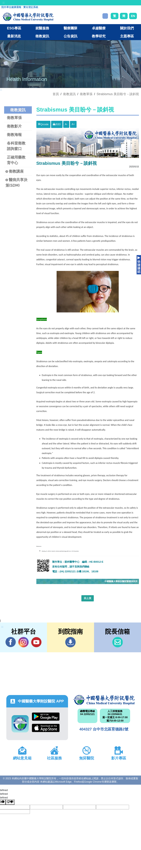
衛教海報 (14, 134)
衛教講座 (15, 171)
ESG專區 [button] (14, 28)
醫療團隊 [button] (70, 28)
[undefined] (10, 802)
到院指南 (70, 642)
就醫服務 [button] (42, 28)
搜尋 (105, 16)
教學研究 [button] (99, 36)
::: (3, 2)
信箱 (117, 642)
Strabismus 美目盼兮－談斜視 (118, 94)
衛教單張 (86, 94)
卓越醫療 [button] (99, 28)
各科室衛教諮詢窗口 (16, 146)
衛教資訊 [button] (42, 36)
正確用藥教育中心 (16, 160)
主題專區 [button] (127, 36)
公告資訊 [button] (70, 36)
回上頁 (87, 598)
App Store (46, 728)
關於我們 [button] (127, 28)
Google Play (46, 716)
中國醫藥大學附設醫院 (104, 700)
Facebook (11, 642)
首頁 (56, 94)
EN (133, 16)
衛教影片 (14, 126)
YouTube (36, 642)
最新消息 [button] (14, 36)
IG (23, 642)
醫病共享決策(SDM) (16, 183)
